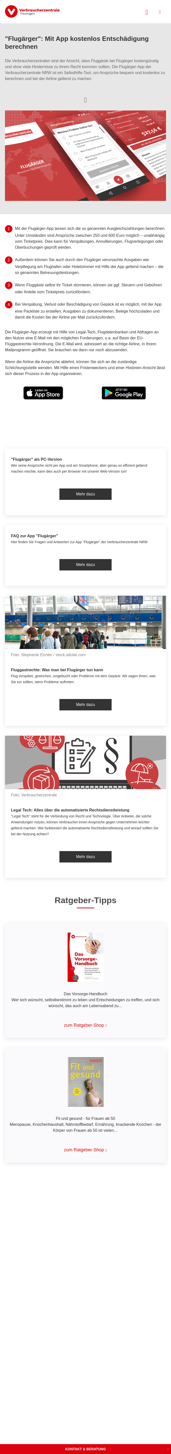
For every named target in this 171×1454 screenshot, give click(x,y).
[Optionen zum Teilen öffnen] (85, 99)
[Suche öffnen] (147, 11)
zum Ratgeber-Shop (84, 1025)
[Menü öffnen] (160, 12)
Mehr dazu (85, 494)
